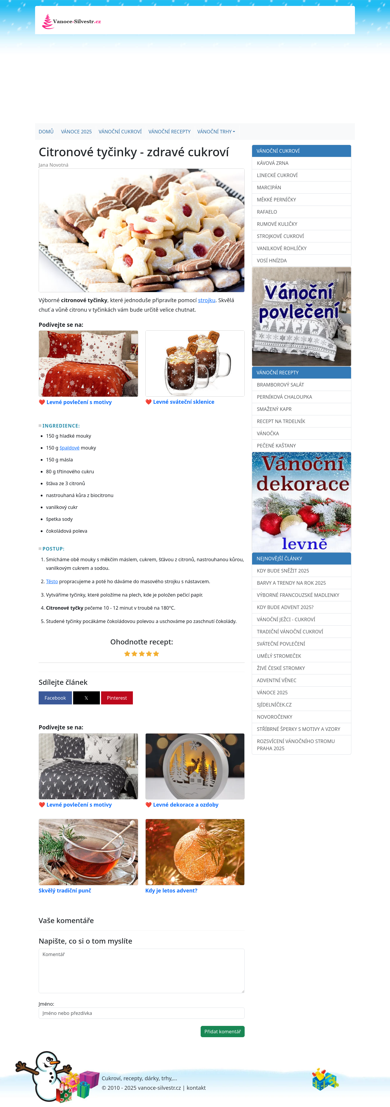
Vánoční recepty (170, 131)
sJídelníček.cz (274, 704)
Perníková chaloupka (284, 397)
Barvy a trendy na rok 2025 (291, 583)
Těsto (52, 581)
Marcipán (269, 187)
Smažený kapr (274, 409)
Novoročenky (274, 717)
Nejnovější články (279, 558)
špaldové (70, 447)
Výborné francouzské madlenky (298, 595)
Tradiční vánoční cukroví (290, 631)
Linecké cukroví (277, 175)
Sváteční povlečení (281, 644)
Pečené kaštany (276, 445)
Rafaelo (267, 212)
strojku (206, 300)
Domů (46, 131)
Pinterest (117, 698)
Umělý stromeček (279, 656)
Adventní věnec (276, 680)
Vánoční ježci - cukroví (286, 619)
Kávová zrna (272, 163)
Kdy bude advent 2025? (285, 607)
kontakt (196, 1087)
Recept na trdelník (281, 421)
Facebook (55, 698)
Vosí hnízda (272, 260)
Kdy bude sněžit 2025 (283, 570)
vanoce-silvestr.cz (159, 1087)
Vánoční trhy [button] (214, 131)
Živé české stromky (281, 668)
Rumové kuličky (277, 224)
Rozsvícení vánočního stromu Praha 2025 (296, 745)
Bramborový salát (280, 384)
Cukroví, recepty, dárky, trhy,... (139, 1078)
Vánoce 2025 (76, 131)
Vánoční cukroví (120, 131)
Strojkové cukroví (280, 236)
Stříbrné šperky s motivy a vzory (298, 729)
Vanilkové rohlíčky (281, 248)
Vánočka (268, 433)
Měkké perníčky (276, 199)
